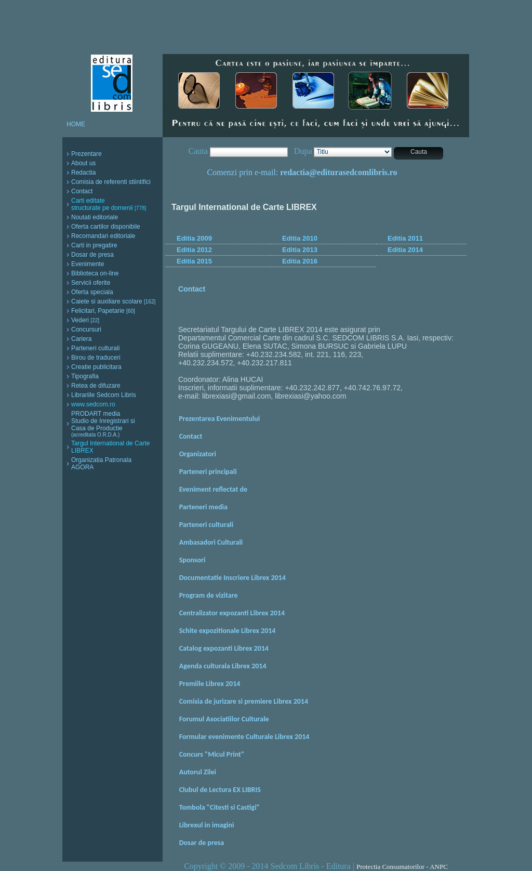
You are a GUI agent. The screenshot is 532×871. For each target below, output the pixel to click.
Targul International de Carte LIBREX (110, 447)
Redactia (83, 172)
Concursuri (86, 329)
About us (83, 163)
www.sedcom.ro (93, 404)
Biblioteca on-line (94, 273)
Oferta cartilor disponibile (105, 226)
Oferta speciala (92, 292)
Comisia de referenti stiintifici (111, 182)
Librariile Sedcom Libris (103, 395)
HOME (75, 124)
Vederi (85, 320)
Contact (81, 191)
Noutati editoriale (94, 217)
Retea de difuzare (96, 385)
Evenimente (87, 264)
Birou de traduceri (96, 357)
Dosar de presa (92, 254)
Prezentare (86, 153)
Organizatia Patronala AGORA (101, 463)
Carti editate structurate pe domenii (108, 204)
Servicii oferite (90, 282)
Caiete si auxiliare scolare (113, 301)
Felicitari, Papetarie (103, 310)
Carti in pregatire (94, 245)
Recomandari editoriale (103, 236)
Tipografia (85, 376)
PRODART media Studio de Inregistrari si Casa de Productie (103, 424)
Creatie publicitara (96, 367)
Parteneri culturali (95, 348)
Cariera (81, 338)
